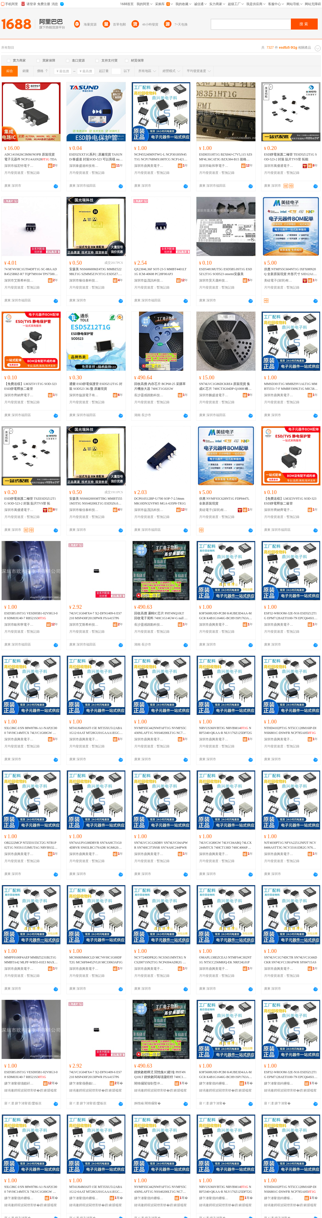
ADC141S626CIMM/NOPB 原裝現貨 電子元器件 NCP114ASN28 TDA (30, 157)
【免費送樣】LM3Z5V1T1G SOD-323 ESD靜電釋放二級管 (30, 386)
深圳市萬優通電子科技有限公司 (279, 166)
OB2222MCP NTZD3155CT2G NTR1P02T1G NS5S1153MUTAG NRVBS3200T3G (30, 845)
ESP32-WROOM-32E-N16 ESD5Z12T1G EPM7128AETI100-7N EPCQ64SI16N (290, 616)
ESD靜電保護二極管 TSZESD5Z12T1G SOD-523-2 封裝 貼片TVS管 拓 (30, 501)
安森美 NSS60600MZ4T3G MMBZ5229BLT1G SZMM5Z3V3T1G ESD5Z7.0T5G (95, 271)
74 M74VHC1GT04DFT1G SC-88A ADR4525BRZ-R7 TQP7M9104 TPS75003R (30, 271)
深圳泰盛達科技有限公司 (84, 166)
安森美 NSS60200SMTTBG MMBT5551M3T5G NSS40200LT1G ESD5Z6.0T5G (95, 501)
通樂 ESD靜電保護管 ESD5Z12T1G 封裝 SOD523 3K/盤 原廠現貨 (95, 386)
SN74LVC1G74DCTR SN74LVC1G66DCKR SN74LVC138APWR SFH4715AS (290, 960)
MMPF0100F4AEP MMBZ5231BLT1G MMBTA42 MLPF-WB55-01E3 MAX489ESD (30, 960)
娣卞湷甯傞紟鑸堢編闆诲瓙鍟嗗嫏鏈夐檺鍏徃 (214, 1083)
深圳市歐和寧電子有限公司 (214, 166)
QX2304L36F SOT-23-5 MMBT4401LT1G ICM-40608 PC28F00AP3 (160, 271)
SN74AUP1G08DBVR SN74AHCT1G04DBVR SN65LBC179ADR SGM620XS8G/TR (96, 845)
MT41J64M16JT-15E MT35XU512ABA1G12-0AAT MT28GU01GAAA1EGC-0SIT (95, 730)
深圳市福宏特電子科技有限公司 (19, 166)
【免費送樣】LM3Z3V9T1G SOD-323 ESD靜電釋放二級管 (290, 501)
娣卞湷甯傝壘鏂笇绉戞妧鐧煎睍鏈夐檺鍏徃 (84, 1083)
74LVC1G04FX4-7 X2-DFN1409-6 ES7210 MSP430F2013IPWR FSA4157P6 (95, 615)
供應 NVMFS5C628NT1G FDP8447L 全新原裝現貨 (224, 501)
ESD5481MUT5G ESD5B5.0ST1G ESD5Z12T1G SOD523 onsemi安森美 (225, 271)
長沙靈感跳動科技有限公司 (149, 395)
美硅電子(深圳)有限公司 (279, 280)
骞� (53, 1083)
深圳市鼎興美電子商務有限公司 (149, 166)
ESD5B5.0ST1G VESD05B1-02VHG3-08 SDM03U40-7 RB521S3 (30, 615)
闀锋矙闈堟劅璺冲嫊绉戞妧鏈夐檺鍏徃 (149, 1083)
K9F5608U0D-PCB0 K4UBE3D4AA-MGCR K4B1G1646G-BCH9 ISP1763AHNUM (225, 616)
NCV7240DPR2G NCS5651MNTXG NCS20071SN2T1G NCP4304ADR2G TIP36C (161, 960)
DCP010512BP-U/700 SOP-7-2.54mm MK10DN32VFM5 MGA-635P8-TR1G (160, 501)
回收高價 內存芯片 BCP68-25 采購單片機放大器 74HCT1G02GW (160, 386)
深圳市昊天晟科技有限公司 (214, 280)
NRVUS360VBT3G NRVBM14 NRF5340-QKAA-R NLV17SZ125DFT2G (225, 730)
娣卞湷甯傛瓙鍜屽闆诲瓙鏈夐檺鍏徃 (19, 1083)
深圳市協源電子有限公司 (84, 395)
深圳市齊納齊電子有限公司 (19, 395)
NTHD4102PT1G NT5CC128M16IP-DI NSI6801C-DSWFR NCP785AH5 (290, 730)
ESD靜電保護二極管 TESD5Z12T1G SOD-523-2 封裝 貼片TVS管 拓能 (290, 157)
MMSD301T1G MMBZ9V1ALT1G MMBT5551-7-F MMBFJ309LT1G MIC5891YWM (291, 386)
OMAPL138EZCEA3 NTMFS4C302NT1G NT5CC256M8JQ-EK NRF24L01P (225, 960)
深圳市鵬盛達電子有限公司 (214, 395)
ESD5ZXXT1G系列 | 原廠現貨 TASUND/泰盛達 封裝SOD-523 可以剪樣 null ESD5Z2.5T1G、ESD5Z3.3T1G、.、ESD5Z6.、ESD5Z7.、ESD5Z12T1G (96, 157)
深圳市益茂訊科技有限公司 (149, 280)
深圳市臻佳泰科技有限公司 (84, 280)
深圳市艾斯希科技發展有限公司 (19, 280)
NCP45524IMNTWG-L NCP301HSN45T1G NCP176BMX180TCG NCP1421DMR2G (160, 157)
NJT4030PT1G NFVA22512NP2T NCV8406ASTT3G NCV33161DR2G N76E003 (290, 845)
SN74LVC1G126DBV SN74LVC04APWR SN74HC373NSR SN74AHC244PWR (161, 845)
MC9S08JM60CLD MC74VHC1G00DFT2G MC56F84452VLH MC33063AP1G (96, 960)
